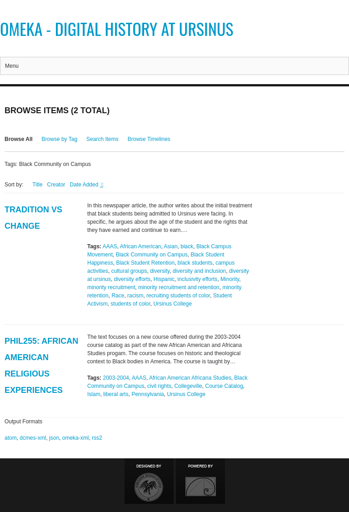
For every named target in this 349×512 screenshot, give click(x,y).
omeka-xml (75, 438)
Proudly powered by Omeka (200, 481)
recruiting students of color (178, 295)
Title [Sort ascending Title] (37, 184)
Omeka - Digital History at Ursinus (117, 28)
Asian (171, 246)
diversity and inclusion (199, 271)
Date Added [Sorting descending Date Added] (85, 184)
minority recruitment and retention (178, 287)
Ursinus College (172, 304)
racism (135, 295)
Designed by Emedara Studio (149, 481)
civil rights (159, 386)
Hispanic (164, 279)
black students (195, 263)
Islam (93, 394)
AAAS (110, 246)
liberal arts (115, 394)
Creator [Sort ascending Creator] (56, 184)
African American (140, 246)
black (186, 246)
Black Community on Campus (152, 254)
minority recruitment (111, 287)
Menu (12, 66)
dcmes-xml (33, 438)
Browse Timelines (149, 139)
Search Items (102, 139)
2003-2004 (116, 378)
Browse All (19, 139)
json (54, 438)
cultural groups (129, 271)
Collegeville (188, 386)
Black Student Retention (145, 263)
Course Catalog (224, 386)
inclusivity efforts (198, 279)
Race (117, 295)
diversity (160, 271)
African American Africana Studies (190, 378)
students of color (130, 304)
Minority (229, 279)
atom (11, 438)
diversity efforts (132, 279)
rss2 (97, 438)
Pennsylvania (147, 394)
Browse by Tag (60, 139)
